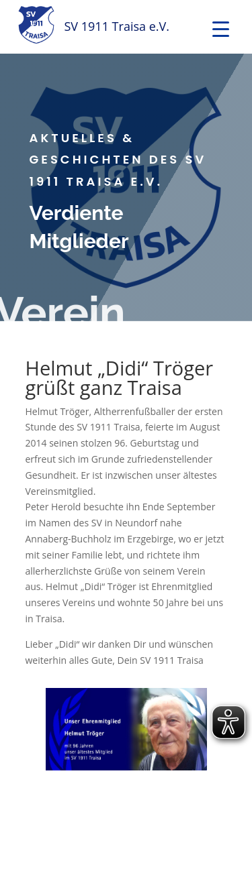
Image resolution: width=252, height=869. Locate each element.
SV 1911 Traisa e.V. (117, 26)
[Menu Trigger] (220, 28)
